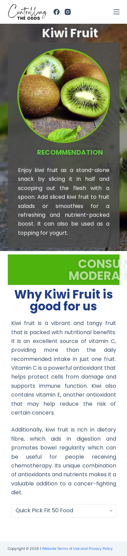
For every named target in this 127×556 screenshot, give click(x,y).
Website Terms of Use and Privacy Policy (77, 548)
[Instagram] (68, 12)
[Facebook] (57, 12)
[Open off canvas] (116, 12)
